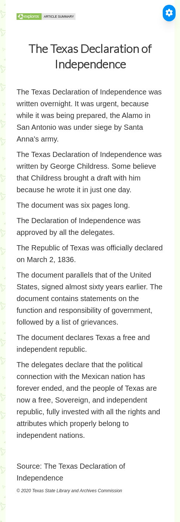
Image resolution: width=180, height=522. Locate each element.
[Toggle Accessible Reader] (169, 13)
